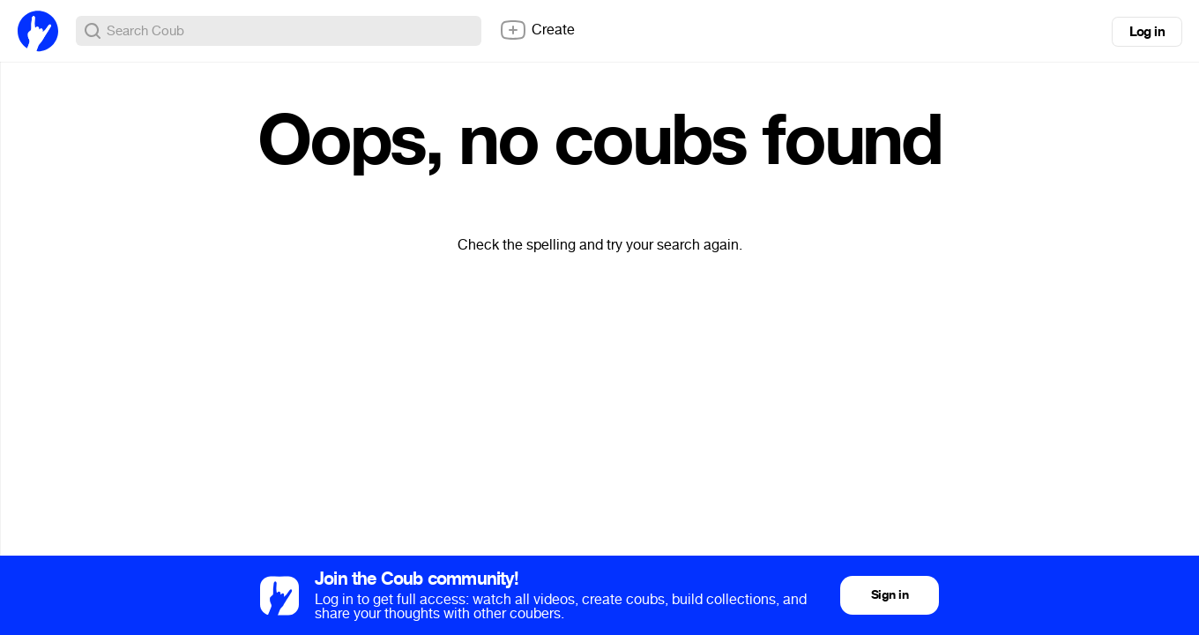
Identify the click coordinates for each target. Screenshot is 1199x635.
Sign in (889, 594)
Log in (1147, 32)
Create (537, 30)
